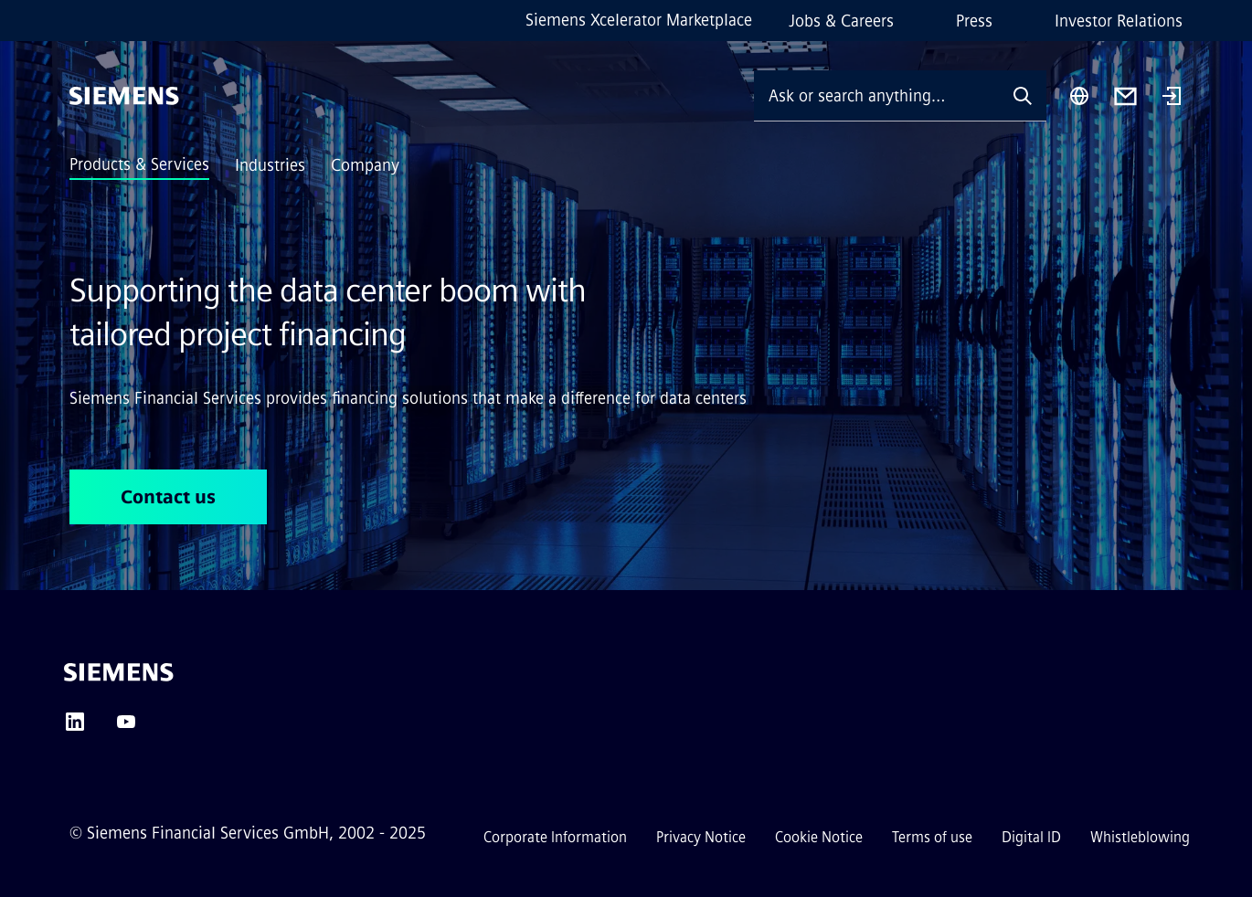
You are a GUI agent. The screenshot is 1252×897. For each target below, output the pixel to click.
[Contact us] (1125, 96)
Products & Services (139, 164)
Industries (270, 165)
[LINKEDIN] (75, 727)
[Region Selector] (1079, 96)
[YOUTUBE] (126, 727)
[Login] (1172, 98)
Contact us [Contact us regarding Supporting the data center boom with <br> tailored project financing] (168, 497)
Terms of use (932, 837)
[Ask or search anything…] (876, 95)
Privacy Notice (701, 837)
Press (974, 21)
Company (365, 165)
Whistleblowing (1140, 837)
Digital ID (1031, 837)
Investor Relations (1119, 21)
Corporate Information (555, 837)
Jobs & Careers (841, 21)
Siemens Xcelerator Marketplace (638, 20)
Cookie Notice (819, 837)
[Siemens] (124, 96)
